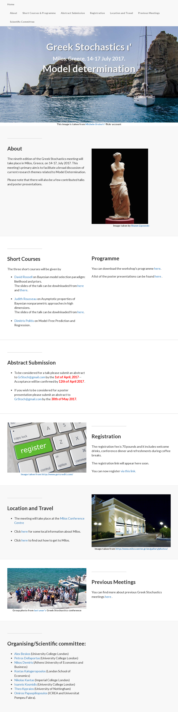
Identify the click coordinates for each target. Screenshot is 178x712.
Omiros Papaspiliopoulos (31, 693)
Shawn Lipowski (140, 225)
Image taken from (31, 474)
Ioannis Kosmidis (25, 684)
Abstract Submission (73, 12)
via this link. (128, 471)
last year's (40, 610)
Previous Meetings (149, 12)
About (13, 12)
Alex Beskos (22, 654)
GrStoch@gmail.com (32, 377)
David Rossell (23, 277)
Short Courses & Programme (39, 12)
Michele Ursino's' (96, 124)
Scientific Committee (22, 21)
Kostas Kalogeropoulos (30, 671)
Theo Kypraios (24, 689)
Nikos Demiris (24, 662)
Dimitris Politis (24, 321)
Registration (97, 12)
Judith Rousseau (25, 299)
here (80, 286)
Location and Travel (121, 12)
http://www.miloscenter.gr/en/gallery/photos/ (142, 548)
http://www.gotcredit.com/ (57, 474)
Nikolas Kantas (24, 680)
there (23, 290)
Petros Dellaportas (27, 658)
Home (10, 4)
